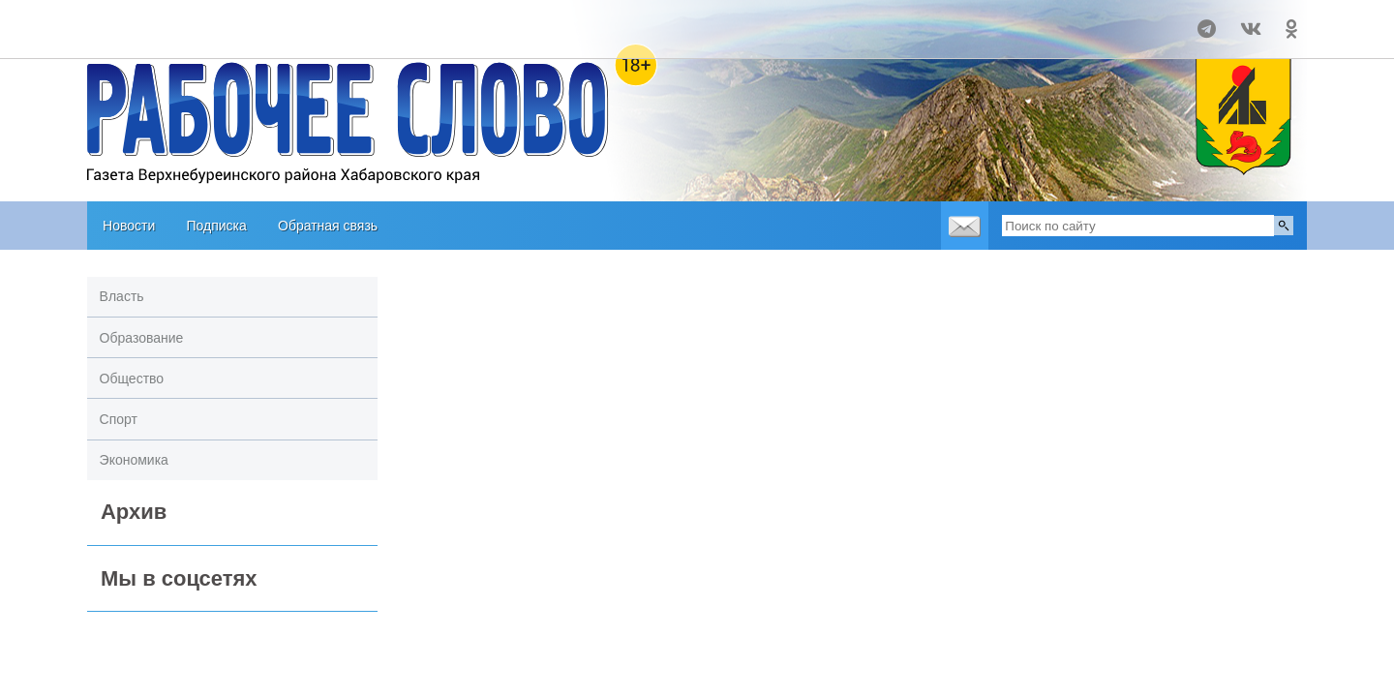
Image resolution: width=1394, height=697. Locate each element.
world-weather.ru (166, 38)
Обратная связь (328, 225)
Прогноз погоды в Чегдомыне (166, 20)
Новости (129, 225)
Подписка (216, 225)
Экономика (134, 460)
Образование (142, 338)
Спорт (118, 419)
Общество (132, 378)
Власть (122, 296)
